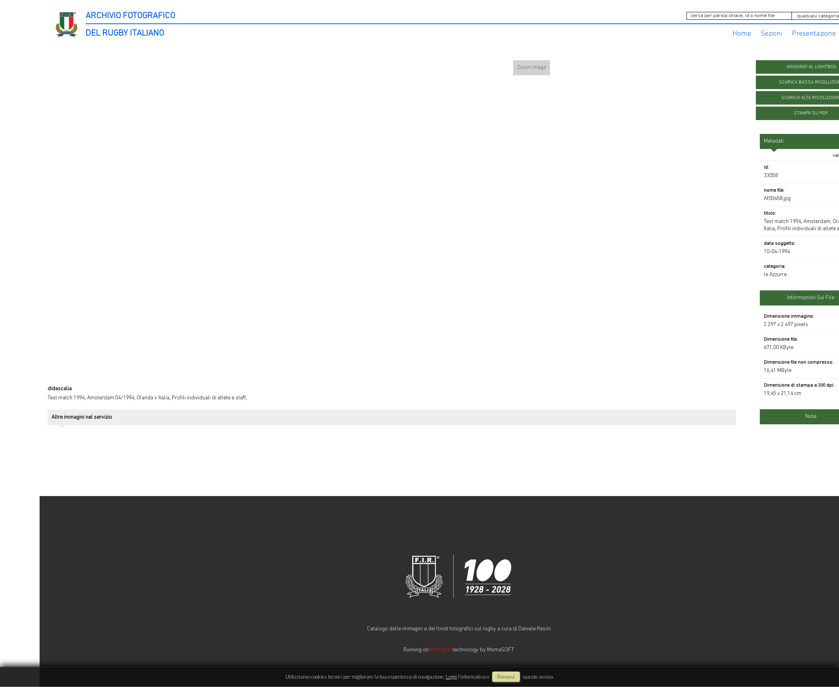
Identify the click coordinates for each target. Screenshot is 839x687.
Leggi (451, 677)
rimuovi (506, 677)
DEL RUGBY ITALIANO (125, 33)
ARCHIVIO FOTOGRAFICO (130, 16)
